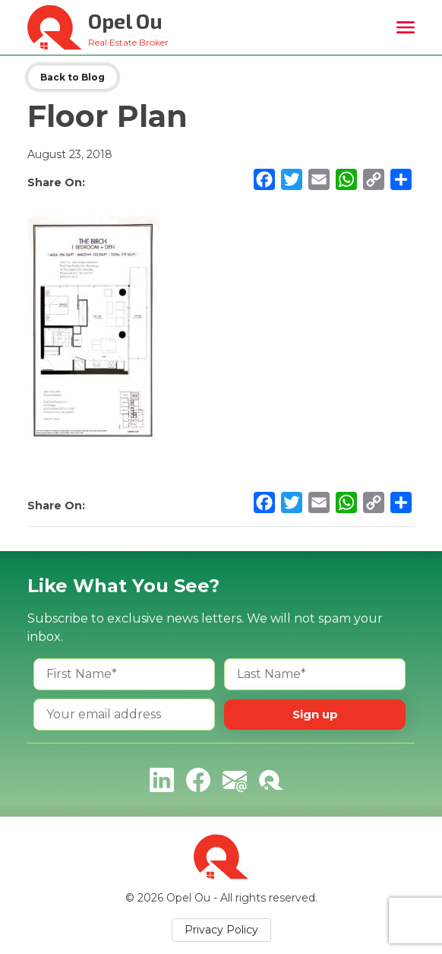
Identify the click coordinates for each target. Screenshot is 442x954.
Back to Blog (72, 77)
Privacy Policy (221, 930)
